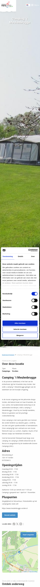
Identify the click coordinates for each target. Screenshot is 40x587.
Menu (36, 5)
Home (8, 5)
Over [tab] (33, 256)
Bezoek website (9, 515)
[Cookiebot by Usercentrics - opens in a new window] (28, 250)
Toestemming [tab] (7, 256)
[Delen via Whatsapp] (23, 524)
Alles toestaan (20, 323)
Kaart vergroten (28, 535)
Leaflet (25, 571)
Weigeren (20, 335)
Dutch (28, 5)
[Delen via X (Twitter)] (17, 524)
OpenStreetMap (33, 571)
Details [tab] (20, 256)
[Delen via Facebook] (14, 524)
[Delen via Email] (21, 524)
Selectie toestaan (20, 329)
